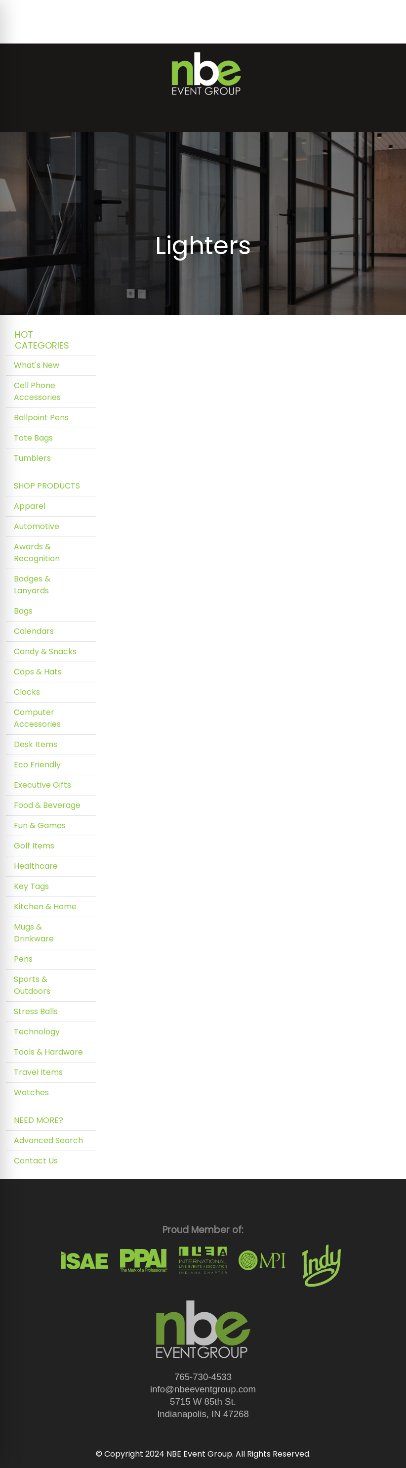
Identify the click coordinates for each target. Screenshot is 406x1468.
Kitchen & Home (45, 906)
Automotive (36, 526)
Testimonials (118, 10)
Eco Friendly (37, 764)
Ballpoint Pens (41, 417)
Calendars (34, 631)
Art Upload (171, 10)
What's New (36, 365)
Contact (25, 32)
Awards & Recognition (37, 552)
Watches (31, 1092)
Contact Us (36, 1160)
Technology (37, 1031)
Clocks (27, 692)
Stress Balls (36, 1011)
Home (21, 10)
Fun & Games (40, 825)
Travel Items (38, 1072)
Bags (23, 611)
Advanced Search (48, 1140)
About (51, 10)
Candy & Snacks (45, 651)
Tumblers (32, 458)
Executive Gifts (42, 785)
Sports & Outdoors (32, 985)
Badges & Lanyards (32, 584)
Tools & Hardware (48, 1052)
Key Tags (31, 886)
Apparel (29, 506)
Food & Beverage (47, 805)
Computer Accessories (37, 718)
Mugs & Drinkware (34, 932)
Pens (23, 959)
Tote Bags (33, 438)
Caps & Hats (38, 671)
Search (297, 10)
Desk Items (35, 744)
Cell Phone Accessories (37, 391)
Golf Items (34, 845)
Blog (78, 10)
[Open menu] (386, 118)
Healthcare (36, 866)
